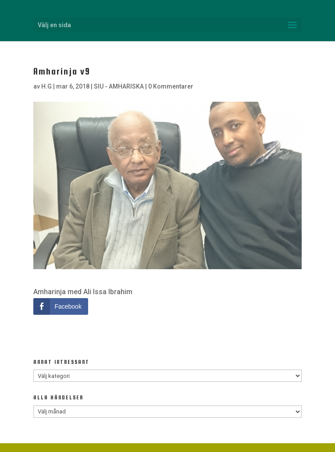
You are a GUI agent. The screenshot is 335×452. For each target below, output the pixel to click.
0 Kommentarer (170, 86)
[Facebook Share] (60, 306)
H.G (46, 86)
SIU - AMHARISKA (119, 86)
